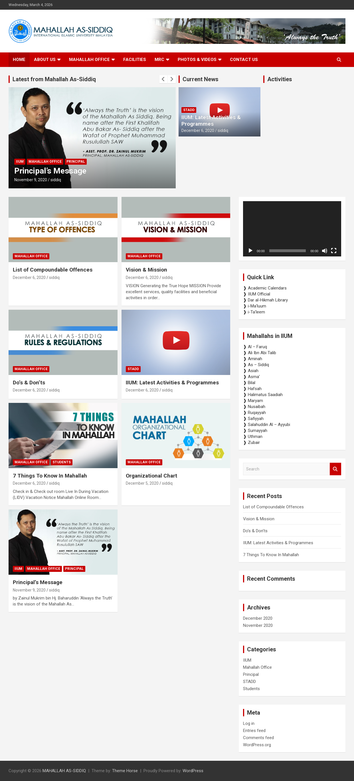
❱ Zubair (251, 442)
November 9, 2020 (30, 180)
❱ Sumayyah (255, 430)
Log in (248, 723)
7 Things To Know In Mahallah (50, 475)
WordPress (193, 770)
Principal (75, 162)
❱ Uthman (252, 436)
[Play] (250, 251)
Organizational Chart (151, 475)
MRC (159, 59)
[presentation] (163, 79)
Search (335, 469)
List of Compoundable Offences (52, 269)
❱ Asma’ (251, 376)
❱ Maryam (253, 400)
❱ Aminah (252, 358)
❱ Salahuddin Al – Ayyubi (266, 424)
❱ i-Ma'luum (254, 306)
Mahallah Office (89, 59)
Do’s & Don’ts (29, 382)
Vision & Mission (146, 269)
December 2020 (257, 618)
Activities (279, 79)
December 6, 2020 (197, 130)
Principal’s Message (50, 171)
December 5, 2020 (142, 483)
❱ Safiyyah (253, 418)
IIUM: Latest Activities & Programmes (211, 120)
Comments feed (258, 737)
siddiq (55, 180)
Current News (201, 79)
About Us (45, 59)
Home (19, 59)
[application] (292, 228)
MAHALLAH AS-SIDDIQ (64, 770)
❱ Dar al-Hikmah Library (265, 300)
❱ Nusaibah (254, 406)
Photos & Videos (197, 59)
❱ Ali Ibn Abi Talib (259, 352)
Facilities (134, 59)
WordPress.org (257, 744)
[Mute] (324, 251)
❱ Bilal (249, 382)
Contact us (244, 59)
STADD (189, 110)
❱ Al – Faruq (255, 346)
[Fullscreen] (334, 251)
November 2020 (258, 625)
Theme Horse (125, 770)
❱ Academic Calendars (265, 288)
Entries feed (254, 730)
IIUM (20, 162)
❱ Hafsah (252, 388)
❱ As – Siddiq (256, 364)
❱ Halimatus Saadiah (263, 394)
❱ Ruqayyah (254, 412)
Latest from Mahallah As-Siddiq (54, 79)
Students (61, 462)
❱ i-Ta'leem (254, 312)
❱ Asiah (250, 370)
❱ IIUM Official (256, 294)
